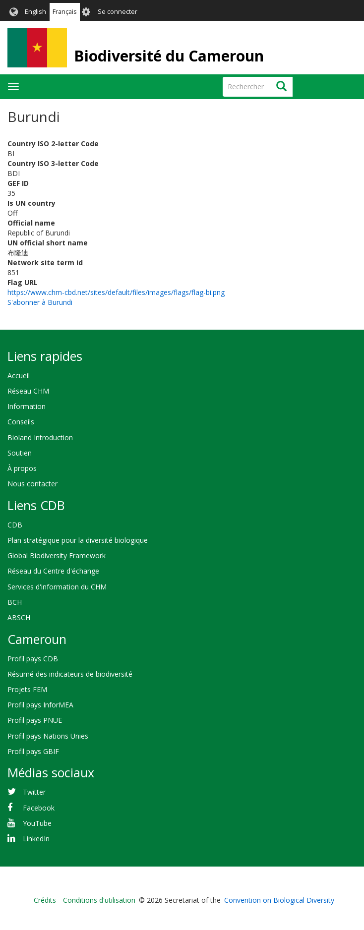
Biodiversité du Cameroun (169, 56)
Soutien (19, 453)
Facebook (39, 808)
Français (65, 11)
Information (26, 406)
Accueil (18, 375)
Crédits (45, 900)
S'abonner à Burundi (39, 302)
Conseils (20, 421)
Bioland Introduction (40, 437)
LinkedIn (36, 838)
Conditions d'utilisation (99, 900)
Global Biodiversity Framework (56, 555)
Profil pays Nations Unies (47, 736)
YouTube (37, 823)
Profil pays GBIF (33, 751)
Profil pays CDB (32, 658)
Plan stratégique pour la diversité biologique (77, 540)
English (35, 11)
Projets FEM (27, 689)
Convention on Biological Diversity (279, 900)
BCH (14, 602)
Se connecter (117, 11)
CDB (14, 524)
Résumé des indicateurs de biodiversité (69, 674)
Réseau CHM (28, 391)
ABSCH (18, 617)
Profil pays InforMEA (40, 704)
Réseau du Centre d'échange (53, 571)
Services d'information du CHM (57, 586)
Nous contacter (32, 483)
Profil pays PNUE (34, 720)
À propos (22, 468)
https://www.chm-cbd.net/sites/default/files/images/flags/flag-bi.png (116, 292)
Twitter (34, 792)
